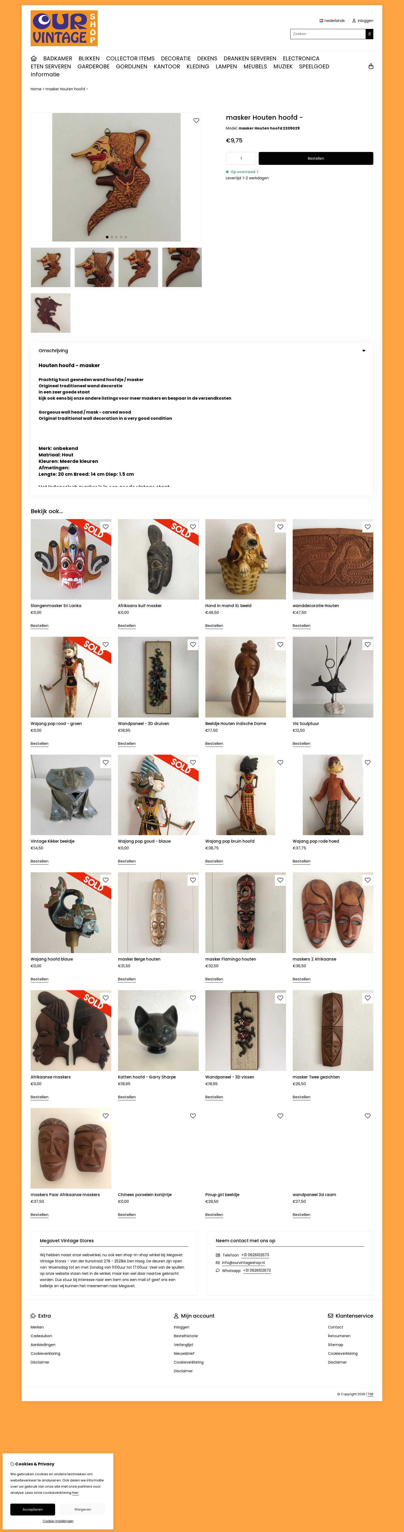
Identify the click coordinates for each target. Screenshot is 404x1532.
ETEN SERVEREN (51, 66)
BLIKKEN (89, 58)
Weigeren (82, 1509)
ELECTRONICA (301, 58)
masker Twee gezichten (316, 939)
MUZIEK (283, 66)
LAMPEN (226, 66)
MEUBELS (255, 66)
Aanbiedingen (43, 1207)
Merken (37, 1189)
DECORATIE (176, 58)
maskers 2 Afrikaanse (314, 822)
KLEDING (198, 66)
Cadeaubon (41, 1198)
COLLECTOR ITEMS (130, 58)
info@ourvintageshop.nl (243, 1125)
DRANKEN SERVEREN (250, 58)
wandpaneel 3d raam (314, 1057)
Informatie (45, 74)
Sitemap (335, 1207)
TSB (370, 1257)
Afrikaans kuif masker (140, 468)
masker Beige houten (139, 822)
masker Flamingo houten (230, 822)
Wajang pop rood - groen (56, 586)
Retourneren (339, 1198)
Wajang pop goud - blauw (144, 704)
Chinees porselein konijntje (145, 1057)
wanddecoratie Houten (316, 468)
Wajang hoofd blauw (52, 822)
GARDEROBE (94, 66)
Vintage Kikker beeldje (52, 704)
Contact (335, 1189)
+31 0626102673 (255, 1117)
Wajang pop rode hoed (316, 704)
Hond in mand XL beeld (228, 468)
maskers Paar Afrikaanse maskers (65, 1057)
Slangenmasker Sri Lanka (56, 468)
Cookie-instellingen (58, 1521)
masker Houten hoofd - (67, 89)
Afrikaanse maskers (51, 939)
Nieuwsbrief (184, 1216)
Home (36, 89)
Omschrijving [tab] (202, 351)
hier (75, 1492)
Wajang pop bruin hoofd (230, 704)
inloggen (362, 20)
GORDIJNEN (131, 66)
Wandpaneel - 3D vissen (229, 939)
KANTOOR (167, 66)
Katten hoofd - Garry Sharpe (147, 939)
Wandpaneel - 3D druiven (143, 586)
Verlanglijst (183, 1207)
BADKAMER (57, 58)
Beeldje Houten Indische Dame (235, 586)
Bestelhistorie (186, 1198)
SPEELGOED (314, 66)
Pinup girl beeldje (222, 1057)
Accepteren (33, 1509)
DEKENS (207, 58)
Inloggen (181, 1189)
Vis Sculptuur (306, 586)
